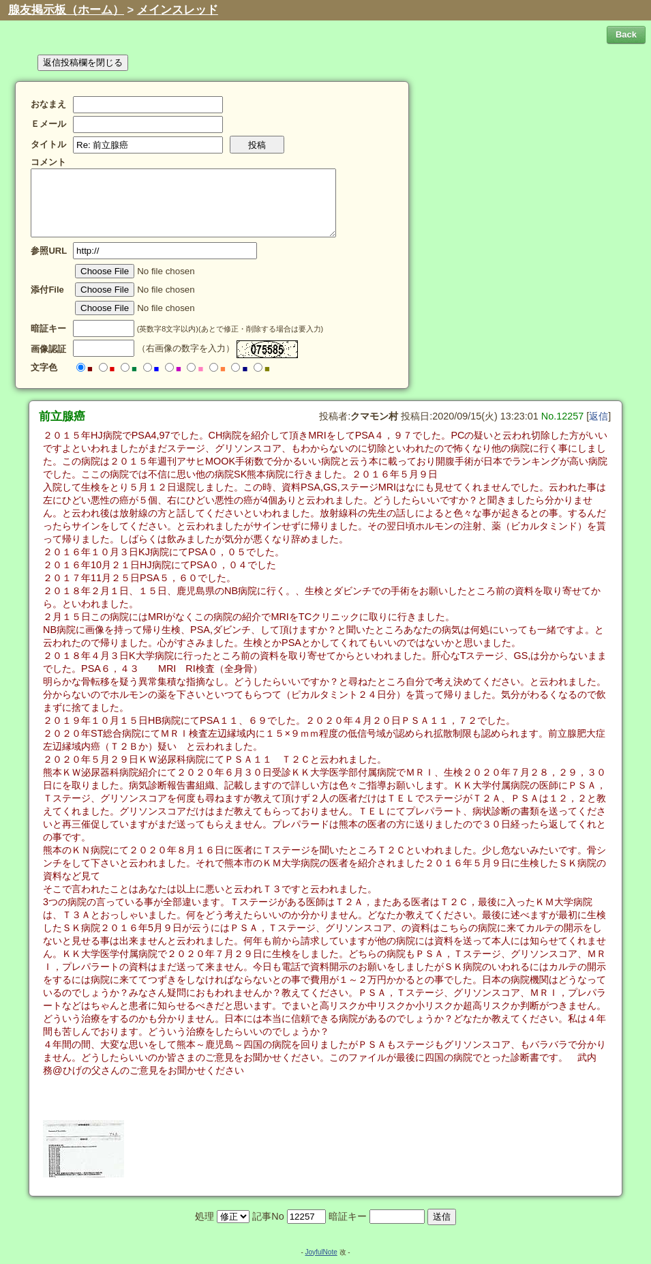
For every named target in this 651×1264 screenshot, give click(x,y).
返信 (598, 416)
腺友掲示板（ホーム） (66, 9)
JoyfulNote (321, 1252)
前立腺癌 (62, 416)
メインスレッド (177, 9)
